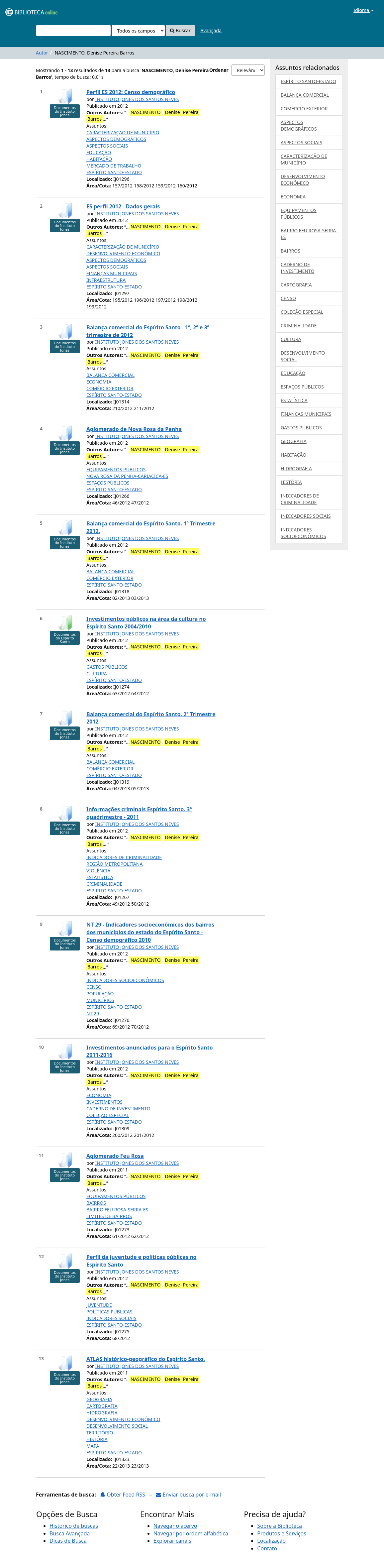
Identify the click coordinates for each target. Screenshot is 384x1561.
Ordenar (219, 70)
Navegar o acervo (175, 1525)
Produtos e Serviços (281, 1533)
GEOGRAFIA (99, 1399)
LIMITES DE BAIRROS (109, 1216)
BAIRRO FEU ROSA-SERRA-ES (117, 1209)
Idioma (363, 10)
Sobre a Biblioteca (279, 1525)
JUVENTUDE (99, 1305)
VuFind (21, 10)
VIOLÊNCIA (98, 870)
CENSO (94, 987)
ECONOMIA (98, 382)
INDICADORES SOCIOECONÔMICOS (125, 980)
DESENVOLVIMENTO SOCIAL (117, 1426)
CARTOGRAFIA (102, 1406)
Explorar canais (172, 1540)
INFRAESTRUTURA (106, 280)
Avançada (211, 30)
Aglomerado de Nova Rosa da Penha (134, 429)
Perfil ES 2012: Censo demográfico (130, 92)
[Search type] (138, 30)
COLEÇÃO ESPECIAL (107, 1115)
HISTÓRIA (97, 1439)
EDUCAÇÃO (98, 152)
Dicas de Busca (68, 1540)
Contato (267, 1548)
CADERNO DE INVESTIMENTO (118, 1108)
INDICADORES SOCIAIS (111, 1318)
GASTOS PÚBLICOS (107, 667)
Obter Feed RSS (122, 1494)
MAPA (92, 1446)
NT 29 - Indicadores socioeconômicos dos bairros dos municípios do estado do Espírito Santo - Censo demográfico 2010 (150, 932)
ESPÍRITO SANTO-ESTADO (114, 172)
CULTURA (96, 673)
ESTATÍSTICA (99, 877)
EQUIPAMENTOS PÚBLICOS (115, 469)
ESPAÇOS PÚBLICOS (108, 483)
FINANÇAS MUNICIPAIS (111, 273)
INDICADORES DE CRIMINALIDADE (124, 857)
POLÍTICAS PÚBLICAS (109, 1311)
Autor (42, 53)
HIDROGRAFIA (102, 1412)
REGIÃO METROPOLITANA (114, 864)
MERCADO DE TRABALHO (114, 166)
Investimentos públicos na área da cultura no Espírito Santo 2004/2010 (146, 622)
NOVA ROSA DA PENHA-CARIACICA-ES (127, 476)
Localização (271, 1540)
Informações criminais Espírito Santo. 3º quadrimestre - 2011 (139, 813)
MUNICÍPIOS (100, 1000)
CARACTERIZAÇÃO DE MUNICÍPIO (122, 132)
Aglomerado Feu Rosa (115, 1156)
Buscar (180, 30)
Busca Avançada (69, 1533)
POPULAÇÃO (100, 993)
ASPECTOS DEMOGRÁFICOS (116, 139)
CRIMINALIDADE (104, 884)
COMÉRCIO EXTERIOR (110, 388)
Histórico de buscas (73, 1525)
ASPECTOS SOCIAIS (107, 146)
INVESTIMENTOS (104, 1102)
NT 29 (92, 1013)
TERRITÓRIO (99, 1432)
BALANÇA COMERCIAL (110, 375)
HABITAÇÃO (99, 159)
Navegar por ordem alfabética (190, 1533)
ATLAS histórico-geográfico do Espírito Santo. (145, 1359)
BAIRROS (96, 1203)
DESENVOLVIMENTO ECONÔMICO (123, 253)
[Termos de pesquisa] (73, 30)
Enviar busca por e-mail (188, 1494)
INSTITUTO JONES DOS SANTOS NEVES (137, 99)
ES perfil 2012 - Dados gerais (123, 206)
